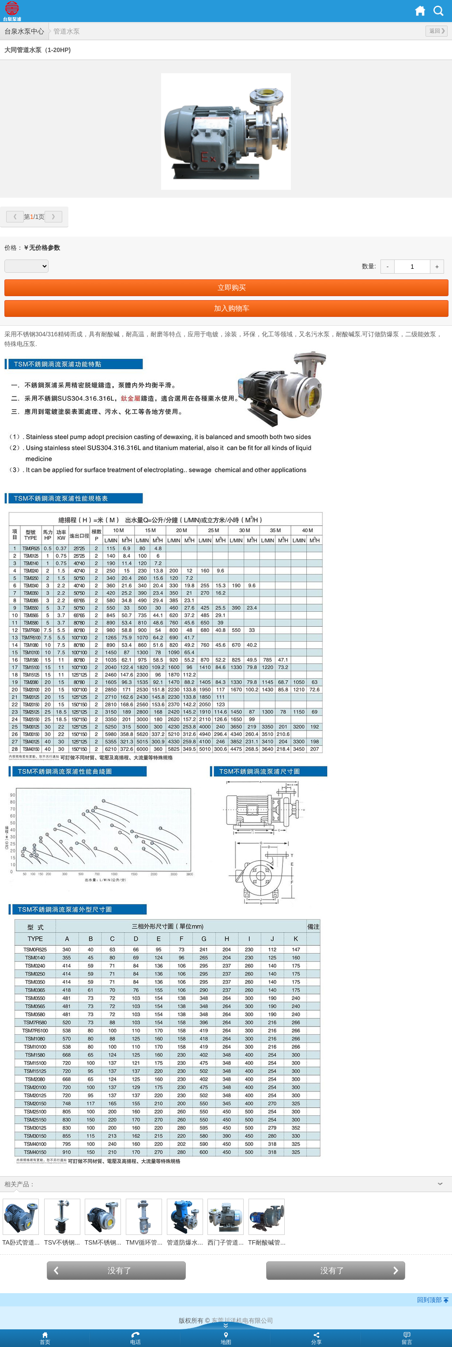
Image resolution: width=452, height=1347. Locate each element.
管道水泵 (66, 31)
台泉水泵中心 (24, 31)
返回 (437, 31)
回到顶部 (429, 1299)
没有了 (93, 1270)
